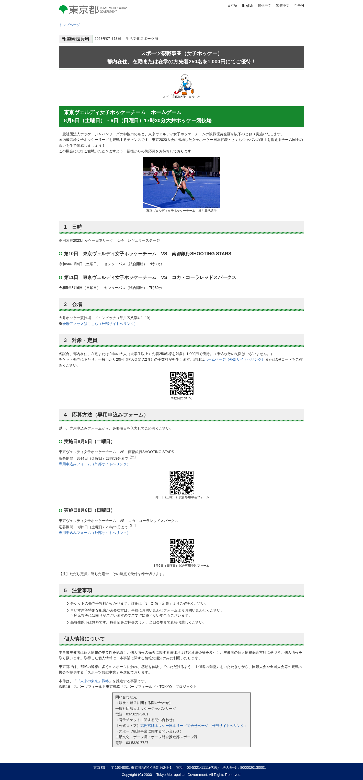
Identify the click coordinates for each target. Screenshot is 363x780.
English (247, 5)
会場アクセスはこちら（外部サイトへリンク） (100, 324)
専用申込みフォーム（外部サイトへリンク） (94, 464)
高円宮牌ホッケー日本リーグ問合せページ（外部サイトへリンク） (194, 726)
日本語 (232, 5)
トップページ (69, 25)
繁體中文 (282, 5)
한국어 (299, 5)
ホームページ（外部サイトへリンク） (234, 359)
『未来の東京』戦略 (93, 681)
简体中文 (264, 5)
